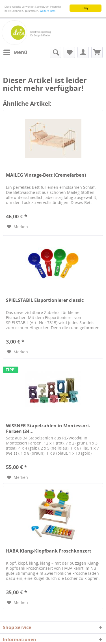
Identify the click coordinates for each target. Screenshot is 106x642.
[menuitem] (15, 52)
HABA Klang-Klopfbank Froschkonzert (48, 551)
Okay (85, 8)
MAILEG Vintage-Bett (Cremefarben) (46, 175)
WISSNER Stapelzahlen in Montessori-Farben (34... (48, 428)
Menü (15, 51)
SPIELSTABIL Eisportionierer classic (45, 300)
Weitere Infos (47, 11)
